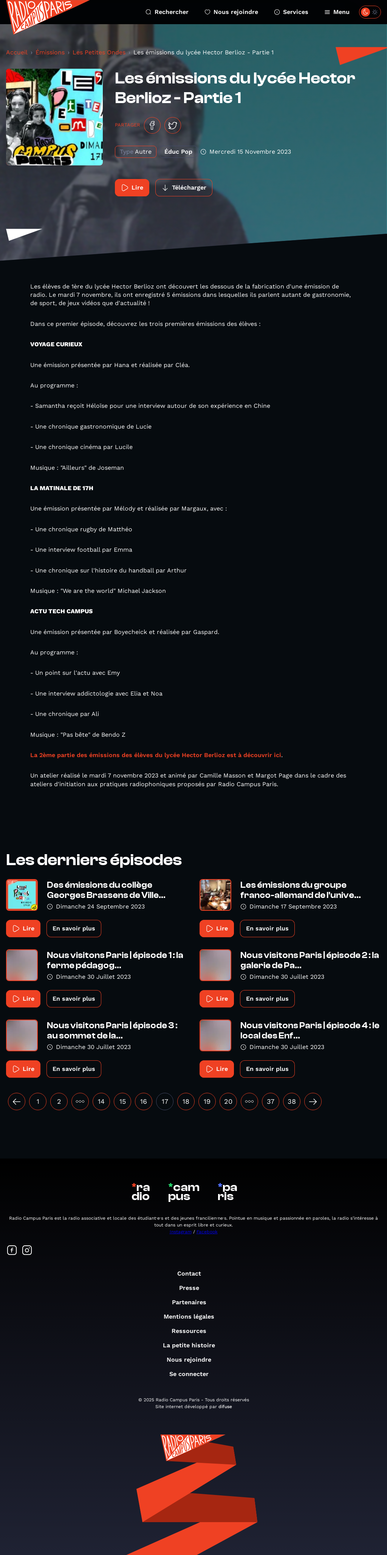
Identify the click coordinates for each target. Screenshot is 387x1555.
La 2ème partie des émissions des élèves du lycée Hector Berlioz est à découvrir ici (155, 755)
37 (270, 1101)
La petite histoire (193, 1345)
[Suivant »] (313, 1101)
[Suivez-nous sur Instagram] (27, 1250)
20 (228, 1101)
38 (292, 1101)
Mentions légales (193, 1316)
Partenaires (193, 1302)
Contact (193, 1273)
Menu (337, 11)
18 (186, 1101)
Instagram (181, 1231)
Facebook (207, 1231)
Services (291, 11)
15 (122, 1101)
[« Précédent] (16, 1101)
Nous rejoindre (231, 11)
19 (207, 1101)
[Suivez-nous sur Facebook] (12, 1250)
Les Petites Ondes (99, 52)
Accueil (17, 52)
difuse (225, 1406)
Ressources (193, 1330)
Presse (193, 1287)
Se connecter (192, 1374)
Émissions (50, 52)
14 (101, 1101)
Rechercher (167, 11)
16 (143, 1101)
